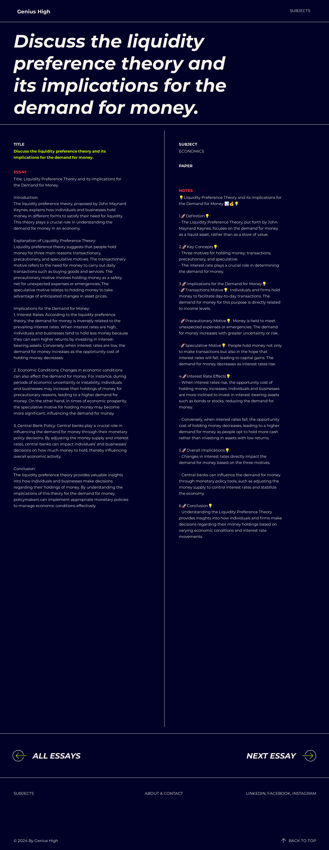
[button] (300, 10)
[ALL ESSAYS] (75, 756)
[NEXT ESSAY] (253, 756)
